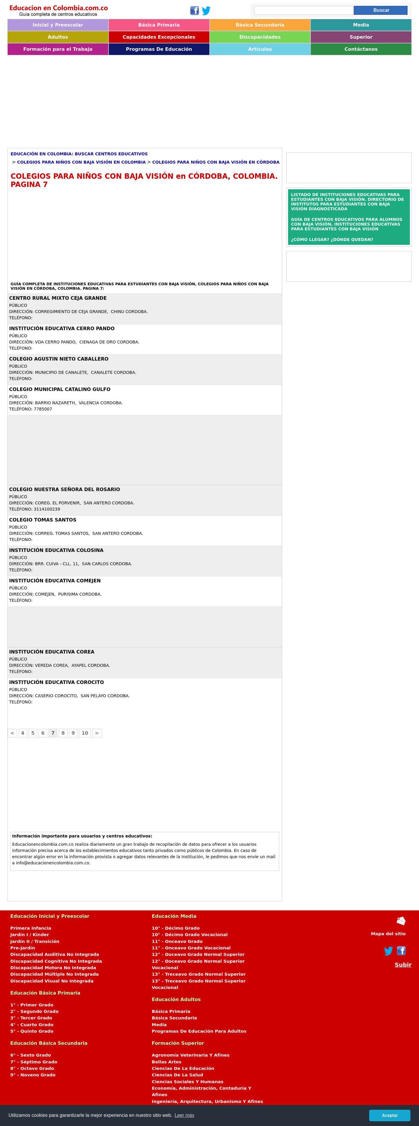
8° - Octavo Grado (32, 1068)
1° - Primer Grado (31, 1005)
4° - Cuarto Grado (31, 1024)
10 (85, 733)
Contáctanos (360, 49)
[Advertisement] (184, 99)
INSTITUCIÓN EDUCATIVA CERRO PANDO (62, 328)
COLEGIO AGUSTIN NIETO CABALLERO (59, 359)
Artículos (260, 49)
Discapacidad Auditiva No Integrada (54, 954)
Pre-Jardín (22, 948)
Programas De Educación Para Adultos (199, 1031)
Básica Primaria (159, 25)
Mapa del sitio (388, 933)
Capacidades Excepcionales (159, 37)
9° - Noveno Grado (32, 1075)
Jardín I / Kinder (29, 934)
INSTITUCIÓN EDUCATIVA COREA (51, 652)
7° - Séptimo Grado (33, 1062)
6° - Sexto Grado (30, 1055)
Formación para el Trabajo (58, 49)
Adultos (58, 37)
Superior (361, 37)
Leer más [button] (184, 1115)
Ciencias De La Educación (183, 1068)
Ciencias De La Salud (177, 1075)
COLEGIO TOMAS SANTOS (42, 520)
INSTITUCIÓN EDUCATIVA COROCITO (56, 682)
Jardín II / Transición (34, 941)
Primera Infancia (30, 928)
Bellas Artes (167, 1062)
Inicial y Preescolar (58, 25)
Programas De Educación (159, 49)
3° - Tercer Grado (31, 1018)
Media (361, 25)
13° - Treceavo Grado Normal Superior (199, 974)
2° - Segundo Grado (34, 1011)
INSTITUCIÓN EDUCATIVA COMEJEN (55, 581)
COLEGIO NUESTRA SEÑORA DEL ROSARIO (64, 489)
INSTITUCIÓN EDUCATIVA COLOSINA (56, 550)
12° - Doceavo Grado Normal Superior (198, 954)
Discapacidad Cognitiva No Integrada (56, 961)
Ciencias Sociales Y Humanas (188, 1081)
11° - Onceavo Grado (177, 941)
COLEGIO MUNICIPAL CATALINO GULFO (60, 389)
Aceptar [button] (390, 1115)
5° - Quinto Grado (31, 1031)
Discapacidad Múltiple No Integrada (54, 974)
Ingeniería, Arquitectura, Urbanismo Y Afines (207, 1101)
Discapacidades (260, 37)
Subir (403, 965)
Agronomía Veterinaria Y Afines (191, 1055)
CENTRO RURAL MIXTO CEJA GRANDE (58, 298)
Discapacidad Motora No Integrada (53, 967)
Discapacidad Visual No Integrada (51, 981)
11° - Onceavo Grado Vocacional (191, 948)
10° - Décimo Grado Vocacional (190, 934)
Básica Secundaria (260, 25)
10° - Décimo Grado (176, 928)
